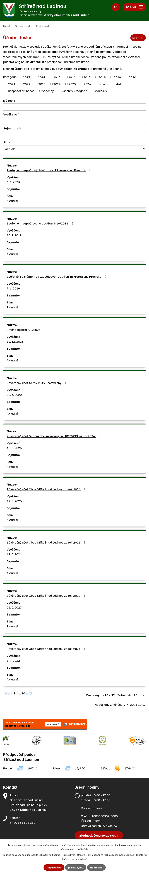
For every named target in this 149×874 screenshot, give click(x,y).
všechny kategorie (74, 91)
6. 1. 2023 (13, 182)
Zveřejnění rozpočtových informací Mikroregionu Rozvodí (49, 170)
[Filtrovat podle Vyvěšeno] (74, 121)
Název (9, 100)
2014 (41, 77)
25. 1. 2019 (14, 235)
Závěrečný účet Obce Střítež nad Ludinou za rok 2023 (47, 542)
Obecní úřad (22, 26)
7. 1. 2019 (13, 288)
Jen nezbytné (75, 867)
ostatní (118, 84)
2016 (71, 77)
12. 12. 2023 (15, 341)
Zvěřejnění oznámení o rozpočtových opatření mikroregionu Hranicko (57, 276)
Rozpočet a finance (21, 91)
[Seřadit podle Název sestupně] (17, 101)
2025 (72, 84)
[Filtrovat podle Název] (74, 107)
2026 (87, 84)
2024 (57, 84)
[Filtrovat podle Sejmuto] (74, 134)
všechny (48, 91)
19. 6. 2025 (14, 501)
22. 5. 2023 (14, 607)
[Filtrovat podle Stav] (74, 149)
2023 (41, 84)
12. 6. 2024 (14, 554)
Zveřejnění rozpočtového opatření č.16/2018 (40, 223)
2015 (56, 77)
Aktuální (12, 201)
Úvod (6, 26)
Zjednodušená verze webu (98, 835)
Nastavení (96, 867)
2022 (26, 84)
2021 (11, 84)
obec (102, 84)
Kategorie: (10, 77)
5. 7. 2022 (13, 660)
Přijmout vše (54, 867)
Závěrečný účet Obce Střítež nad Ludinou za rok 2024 (47, 489)
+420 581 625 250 (22, 822)
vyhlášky (101, 91)
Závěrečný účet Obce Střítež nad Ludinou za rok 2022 (47, 595)
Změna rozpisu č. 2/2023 (27, 330)
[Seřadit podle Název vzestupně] (17, 99)
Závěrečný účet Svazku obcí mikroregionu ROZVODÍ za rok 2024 (54, 436)
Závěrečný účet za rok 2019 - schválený (37, 383)
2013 (26, 77)
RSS (138, 38)
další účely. (82, 848)
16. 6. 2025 (14, 448)
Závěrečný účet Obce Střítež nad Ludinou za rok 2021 (47, 649)
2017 (87, 77)
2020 (132, 77)
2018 (102, 77)
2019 (117, 77)
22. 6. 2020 (14, 395)
